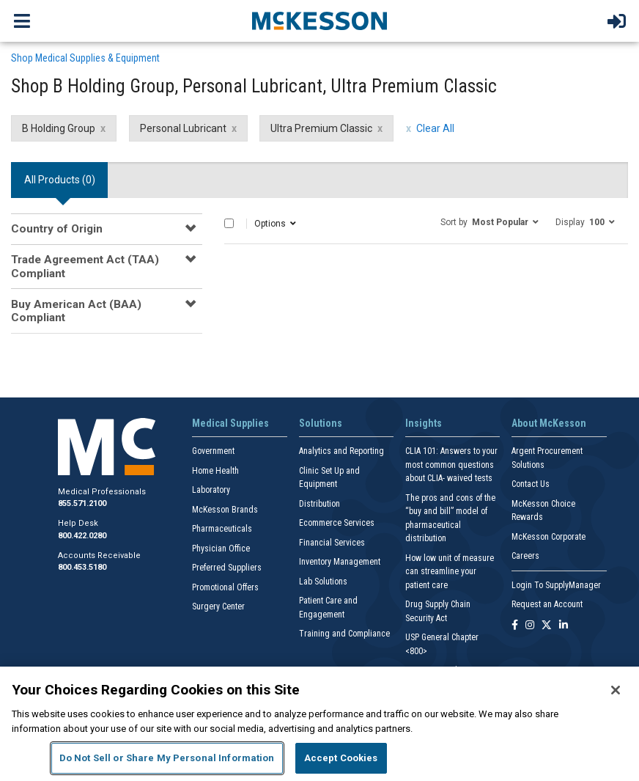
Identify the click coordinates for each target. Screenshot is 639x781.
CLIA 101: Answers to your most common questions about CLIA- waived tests (451, 464)
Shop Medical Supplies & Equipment (85, 58)
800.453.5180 (82, 567)
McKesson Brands (225, 510)
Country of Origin (57, 228)
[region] (319, 724)
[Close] (615, 690)
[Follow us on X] (547, 626)
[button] (489, 221)
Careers (525, 556)
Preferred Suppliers (227, 567)
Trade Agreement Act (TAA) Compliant (85, 266)
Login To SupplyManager (556, 585)
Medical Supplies (230, 423)
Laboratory (211, 490)
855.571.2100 (82, 503)
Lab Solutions (323, 581)
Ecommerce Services (336, 523)
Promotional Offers (225, 587)
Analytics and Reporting (341, 451)
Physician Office (221, 548)
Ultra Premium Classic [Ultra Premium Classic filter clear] (321, 128)
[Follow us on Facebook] (514, 626)
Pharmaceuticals (222, 529)
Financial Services (332, 543)
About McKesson (548, 423)
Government (213, 451)
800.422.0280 (82, 535)
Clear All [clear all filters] (435, 128)
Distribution (319, 504)
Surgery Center (218, 606)
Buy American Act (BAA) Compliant (76, 311)
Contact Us (530, 484)
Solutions (320, 423)
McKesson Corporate (548, 537)
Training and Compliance (344, 633)
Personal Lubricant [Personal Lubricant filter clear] (183, 128)
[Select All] (229, 223)
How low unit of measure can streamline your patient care (449, 571)
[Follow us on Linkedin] (563, 626)
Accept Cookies (341, 757)
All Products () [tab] (59, 180)
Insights (423, 423)
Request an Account (547, 604)
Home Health (215, 471)
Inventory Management (339, 562)
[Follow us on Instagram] (529, 626)
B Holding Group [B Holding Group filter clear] (58, 128)
